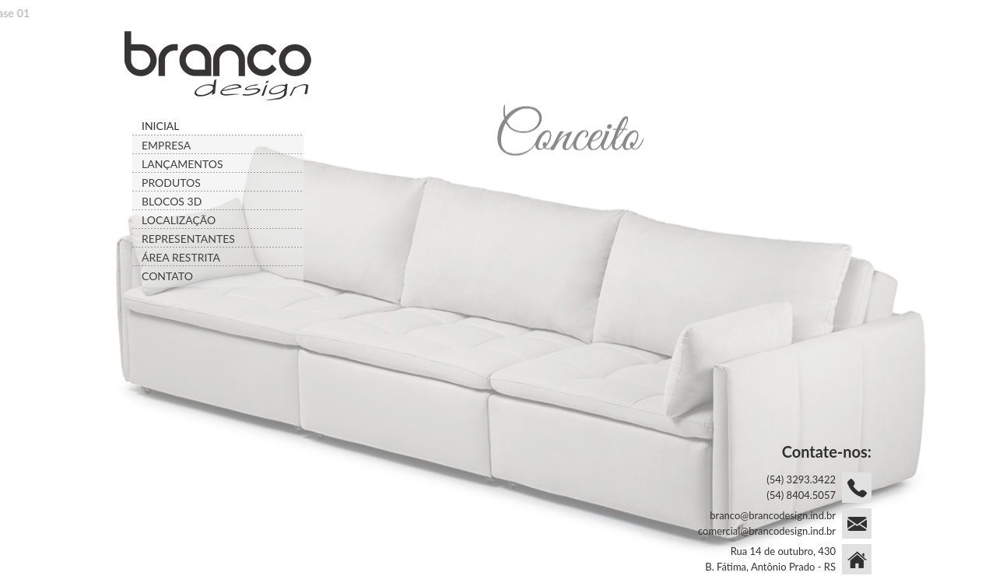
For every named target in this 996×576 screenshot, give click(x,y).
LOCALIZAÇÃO (179, 220)
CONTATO (167, 276)
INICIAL (160, 125)
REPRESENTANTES (188, 238)
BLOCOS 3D (172, 201)
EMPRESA (166, 145)
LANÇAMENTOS (182, 163)
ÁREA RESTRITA (181, 257)
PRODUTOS (171, 182)
